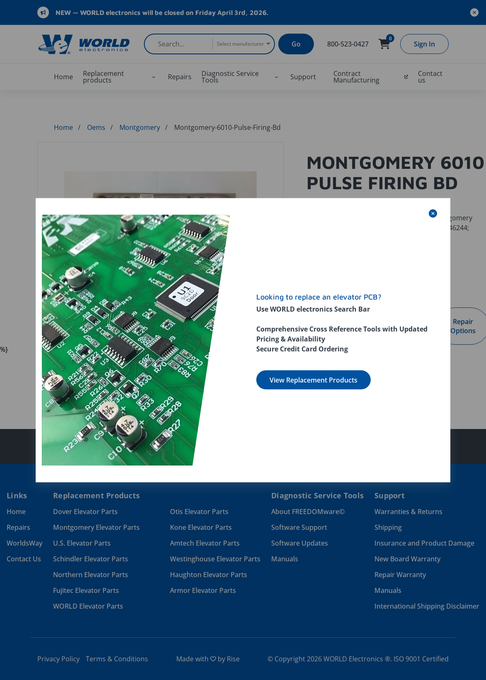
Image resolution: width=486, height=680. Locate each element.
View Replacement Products (313, 379)
